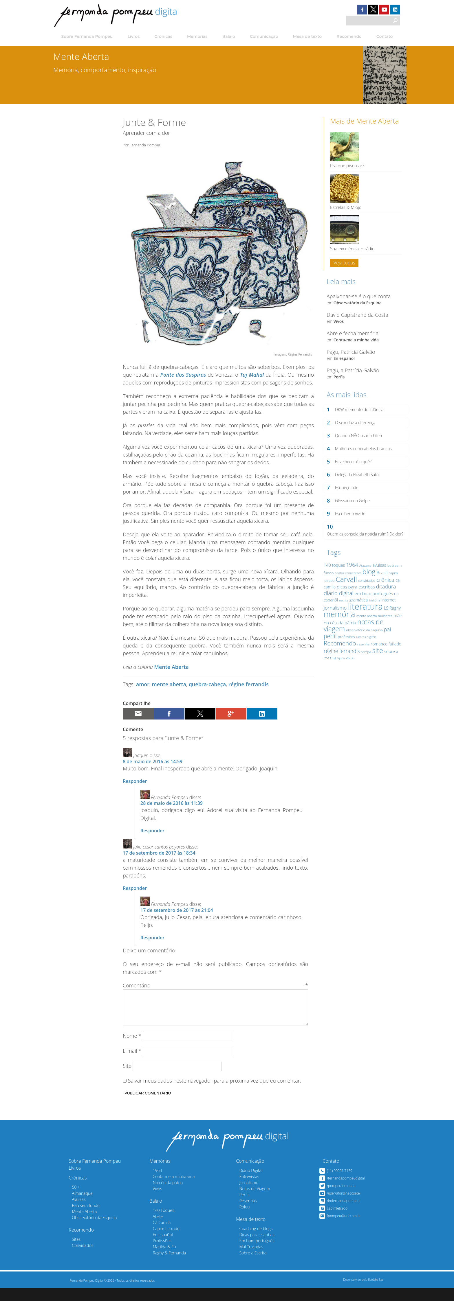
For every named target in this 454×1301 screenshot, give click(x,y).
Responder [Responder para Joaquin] (135, 786)
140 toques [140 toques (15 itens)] (333, 579)
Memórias (196, 36)
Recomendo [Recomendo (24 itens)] (339, 657)
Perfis (338, 380)
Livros (132, 36)
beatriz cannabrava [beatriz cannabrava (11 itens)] (347, 587)
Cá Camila (155, 1235)
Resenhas (241, 1213)
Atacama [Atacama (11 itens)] (364, 579)
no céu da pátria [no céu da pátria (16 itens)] (339, 636)
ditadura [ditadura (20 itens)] (385, 600)
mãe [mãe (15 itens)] (396, 629)
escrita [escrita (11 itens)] (342, 614)
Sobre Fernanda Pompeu (86, 36)
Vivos (337, 325)
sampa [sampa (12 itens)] (365, 665)
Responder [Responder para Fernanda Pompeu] (152, 836)
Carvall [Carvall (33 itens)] (345, 592)
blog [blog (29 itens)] (367, 585)
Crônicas (162, 36)
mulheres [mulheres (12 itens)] (384, 629)
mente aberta (169, 690)
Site (127, 1078)
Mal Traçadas (245, 1259)
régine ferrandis (248, 690)
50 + (69, 1200)
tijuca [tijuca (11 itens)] (339, 672)
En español (343, 362)
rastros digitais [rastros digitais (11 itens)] (365, 651)
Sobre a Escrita (246, 1265)
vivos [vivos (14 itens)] (349, 671)
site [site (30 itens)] (376, 664)
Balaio (229, 36)
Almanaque (75, 1206)
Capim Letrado (159, 1241)
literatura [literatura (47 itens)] (364, 620)
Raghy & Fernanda (163, 1265)
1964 (150, 1183)
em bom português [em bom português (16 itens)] (373, 607)
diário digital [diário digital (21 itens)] (337, 606)
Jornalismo (242, 1195)
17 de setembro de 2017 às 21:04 (176, 916)
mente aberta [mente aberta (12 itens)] (365, 629)
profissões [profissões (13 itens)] (345, 650)
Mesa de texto (307, 36)
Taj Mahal (252, 380)
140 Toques (157, 1223)
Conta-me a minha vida (355, 343)
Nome (132, 1048)
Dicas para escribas (250, 1247)
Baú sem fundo (79, 1218)
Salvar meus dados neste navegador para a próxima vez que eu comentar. (214, 1093)
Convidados (76, 1258)
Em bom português (250, 1253)
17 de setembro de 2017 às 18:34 (159, 858)
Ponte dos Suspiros (183, 380)
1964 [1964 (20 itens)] (351, 578)
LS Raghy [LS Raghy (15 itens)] (391, 621)
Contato (384, 36)
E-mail (132, 1063)
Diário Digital (244, 1183)
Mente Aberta (171, 672)
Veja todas (343, 261)
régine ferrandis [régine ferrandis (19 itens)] (341, 664)
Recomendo (348, 36)
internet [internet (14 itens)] (387, 613)
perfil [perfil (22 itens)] (329, 650)
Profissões (155, 1253)
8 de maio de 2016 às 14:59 (152, 767)
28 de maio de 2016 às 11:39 (171, 809)
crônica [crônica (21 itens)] (384, 593)
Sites (69, 1252)
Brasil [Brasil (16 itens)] (380, 586)
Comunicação (264, 36)
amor (142, 690)
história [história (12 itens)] (373, 614)
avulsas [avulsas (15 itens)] (378, 579)
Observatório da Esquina (356, 306)
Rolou (238, 1219)
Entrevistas (243, 1189)
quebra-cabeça (207, 690)
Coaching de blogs (249, 1241)
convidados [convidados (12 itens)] (365, 594)
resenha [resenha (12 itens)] (362, 658)
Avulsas (72, 1212)
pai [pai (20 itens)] (386, 642)
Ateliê (151, 1229)
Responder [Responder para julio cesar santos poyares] (135, 893)
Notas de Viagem (248, 1201)
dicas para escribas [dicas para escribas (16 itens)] (355, 600)
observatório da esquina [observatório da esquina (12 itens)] (363, 643)
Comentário (215, 991)
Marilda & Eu (157, 1259)
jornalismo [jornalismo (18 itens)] (334, 621)
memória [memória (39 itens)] (338, 627)
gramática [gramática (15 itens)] (357, 613)
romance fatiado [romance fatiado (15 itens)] (384, 657)
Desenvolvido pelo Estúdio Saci (362, 1292)
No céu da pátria (161, 1195)
